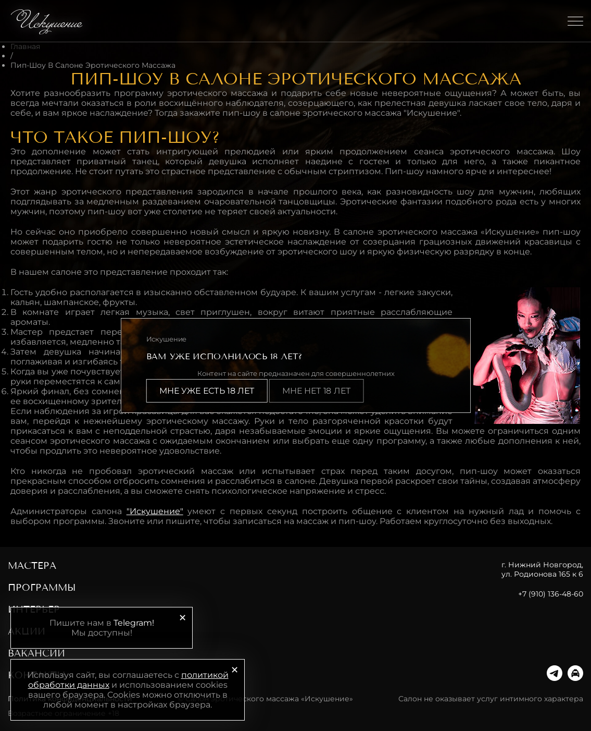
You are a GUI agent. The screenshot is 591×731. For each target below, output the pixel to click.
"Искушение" (155, 511)
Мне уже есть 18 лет (206, 391)
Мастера (32, 565)
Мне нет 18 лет (316, 391)
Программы (42, 587)
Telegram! (134, 623)
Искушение (48, 21)
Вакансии (36, 653)
